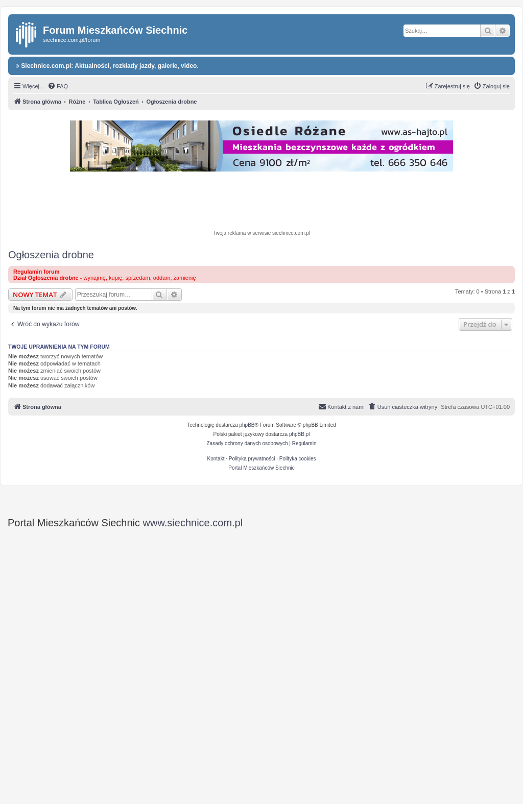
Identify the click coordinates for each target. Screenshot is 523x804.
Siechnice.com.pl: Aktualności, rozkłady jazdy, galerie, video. (107, 65)
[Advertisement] (261, 202)
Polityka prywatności (252, 458)
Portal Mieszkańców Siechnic (261, 468)
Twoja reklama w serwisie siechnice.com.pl (261, 233)
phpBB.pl (299, 434)
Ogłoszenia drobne (51, 254)
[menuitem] (57, 86)
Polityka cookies (297, 458)
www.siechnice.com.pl (193, 522)
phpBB (247, 425)
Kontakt (216, 458)
